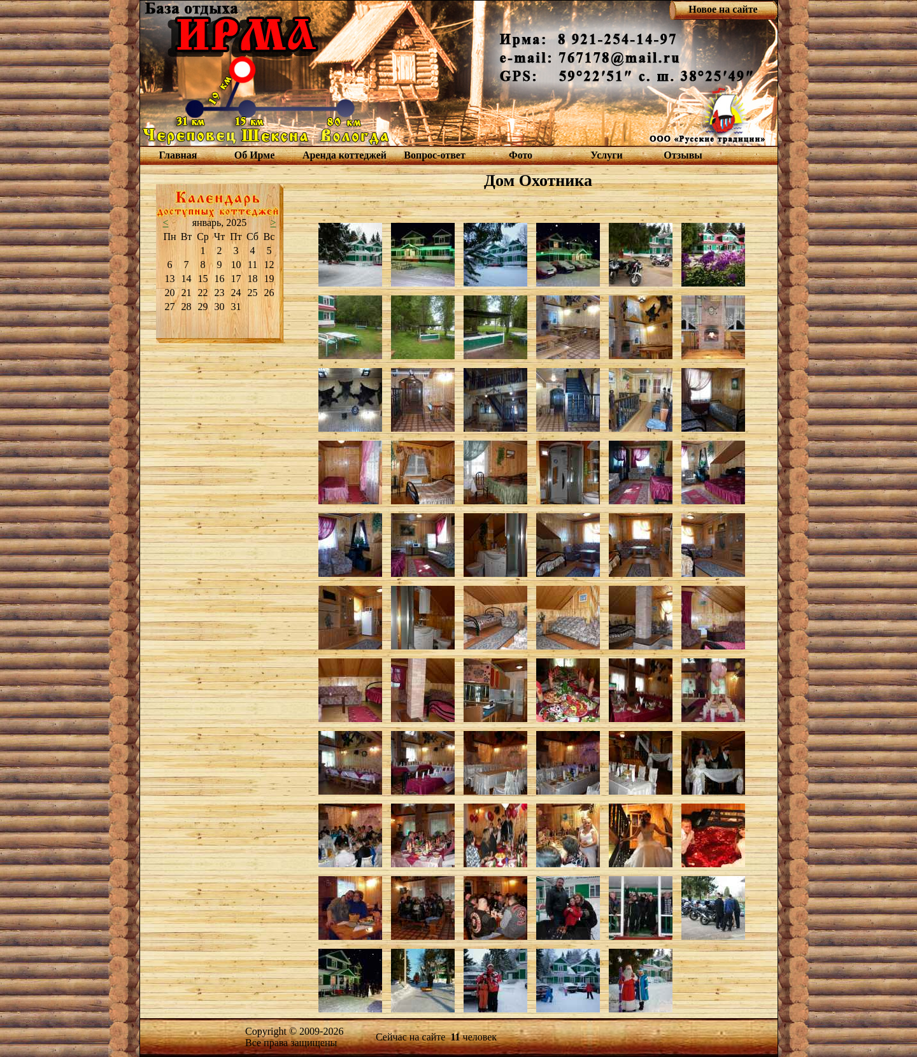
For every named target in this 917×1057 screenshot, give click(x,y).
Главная (178, 155)
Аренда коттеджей (344, 155)
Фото (520, 155)
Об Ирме (254, 155)
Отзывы (683, 155)
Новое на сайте (722, 9)
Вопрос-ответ (434, 155)
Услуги (606, 155)
